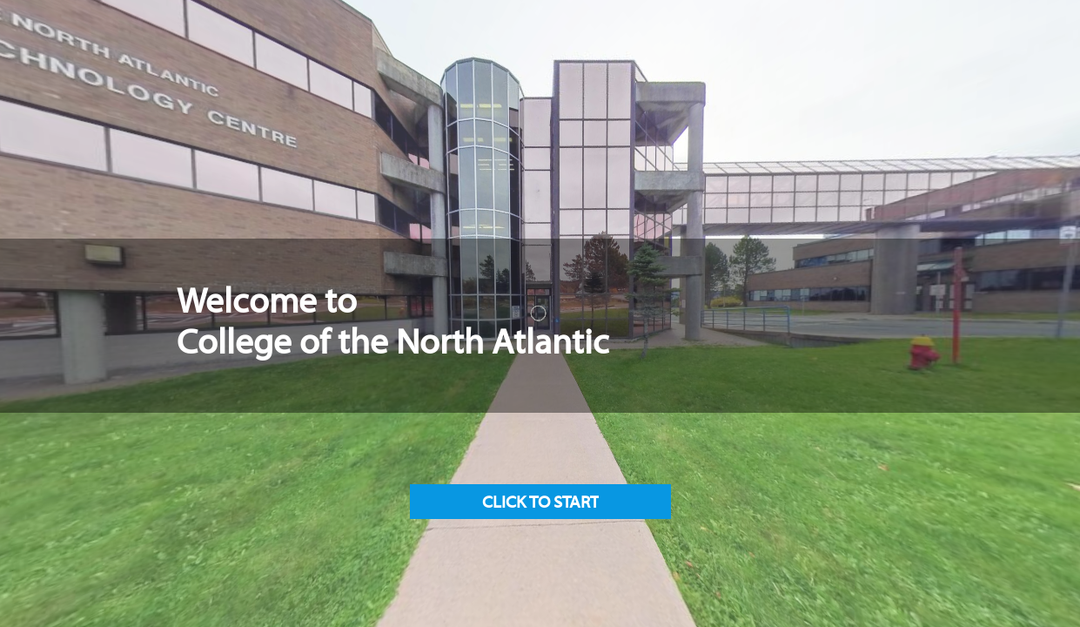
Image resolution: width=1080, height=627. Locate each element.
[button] (540, 501)
